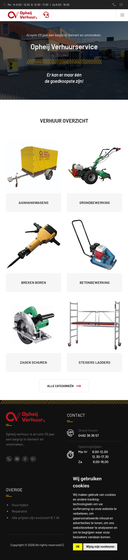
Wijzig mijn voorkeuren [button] (100, 546)
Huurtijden (20, 505)
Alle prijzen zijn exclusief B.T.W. (36, 517)
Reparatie (19, 511)
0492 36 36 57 (88, 435)
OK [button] (78, 546)
